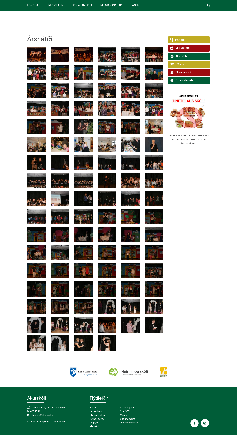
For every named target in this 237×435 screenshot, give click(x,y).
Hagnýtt (137, 5)
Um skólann (55, 5)
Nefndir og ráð (111, 5)
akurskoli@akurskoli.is (42, 415)
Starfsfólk (125, 411)
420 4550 (35, 411)
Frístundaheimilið (129, 422)
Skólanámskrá (82, 5)
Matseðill (94, 426)
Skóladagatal (127, 407)
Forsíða (32, 5)
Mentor (124, 415)
